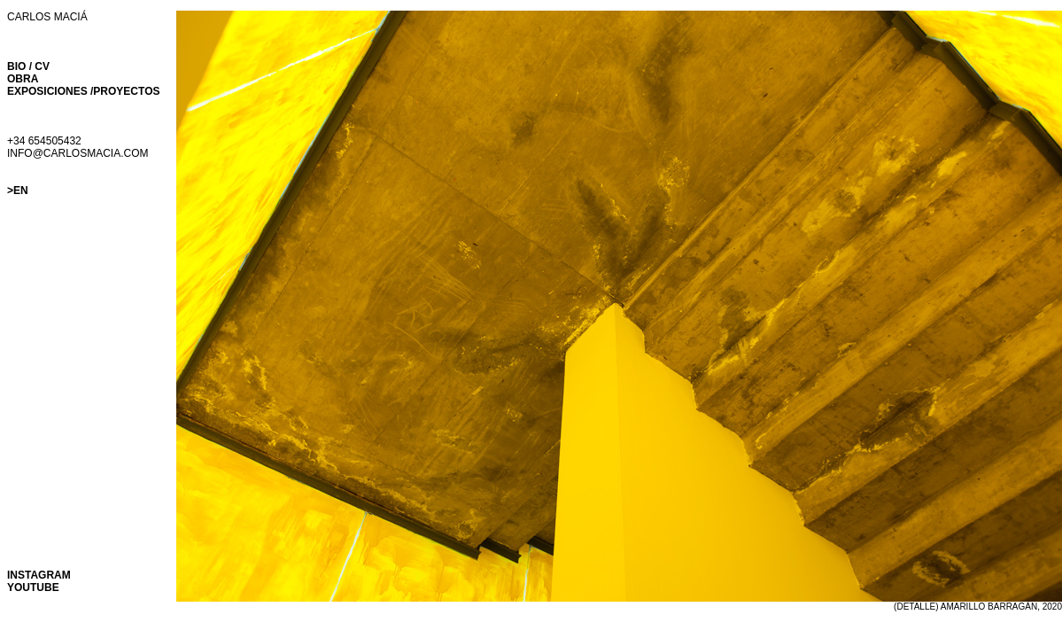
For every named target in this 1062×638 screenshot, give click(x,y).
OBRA (22, 79)
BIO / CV (28, 66)
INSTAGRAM (39, 575)
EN (20, 190)
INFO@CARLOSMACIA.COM (78, 153)
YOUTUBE (33, 587)
